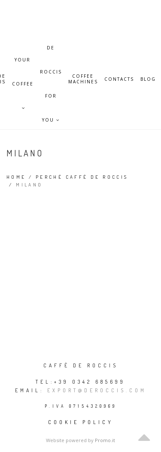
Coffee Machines (83, 79)
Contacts (119, 79)
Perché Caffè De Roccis (82, 177)
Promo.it (105, 440)
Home (16, 177)
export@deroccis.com (96, 390)
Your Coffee (22, 64)
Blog (148, 79)
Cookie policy (80, 422)
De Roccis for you (51, 52)
